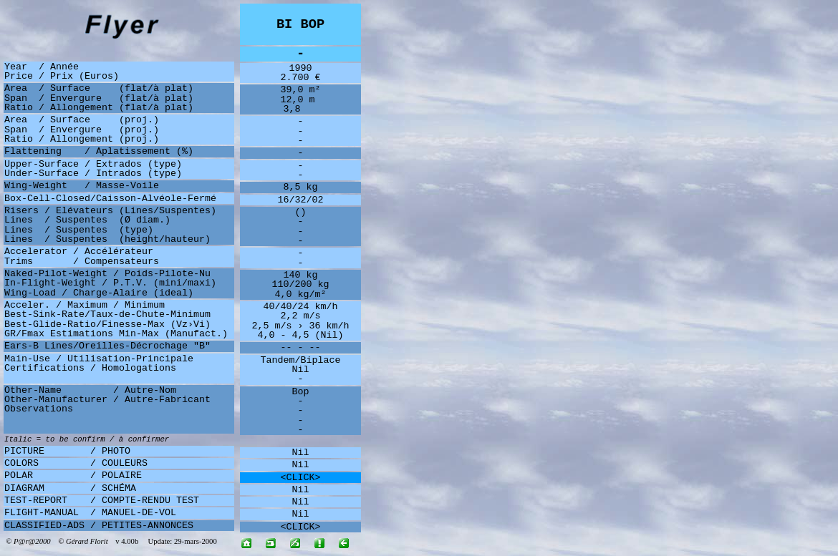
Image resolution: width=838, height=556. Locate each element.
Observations (38, 409)
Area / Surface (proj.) (81, 119)
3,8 (301, 109)
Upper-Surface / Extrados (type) (93, 164)
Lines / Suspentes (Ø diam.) (87, 220)
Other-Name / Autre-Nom (90, 390)
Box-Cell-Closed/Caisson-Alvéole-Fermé (110, 198)
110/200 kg (300, 284)
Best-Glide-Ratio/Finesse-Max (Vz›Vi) (107, 324)
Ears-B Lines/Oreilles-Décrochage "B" (107, 346)
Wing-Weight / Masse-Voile (81, 185)
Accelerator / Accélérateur (78, 251)
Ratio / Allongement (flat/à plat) (98, 107)
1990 (300, 68)
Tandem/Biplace (301, 360)
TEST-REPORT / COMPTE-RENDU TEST (101, 500)
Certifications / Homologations (90, 368)
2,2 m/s (301, 316)
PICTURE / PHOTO (67, 451)
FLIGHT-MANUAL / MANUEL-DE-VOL (90, 512)
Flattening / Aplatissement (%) (98, 151)
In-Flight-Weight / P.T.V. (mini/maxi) (110, 283)
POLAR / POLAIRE (73, 475)
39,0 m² (301, 89)
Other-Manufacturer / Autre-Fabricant (107, 399)
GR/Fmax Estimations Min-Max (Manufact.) (116, 333)
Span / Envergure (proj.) (81, 130)
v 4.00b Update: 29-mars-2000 (163, 541)
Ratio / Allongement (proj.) (81, 139)
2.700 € (301, 77)
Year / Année (41, 67)
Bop (300, 391)
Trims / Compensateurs (81, 261)
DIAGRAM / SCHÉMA (70, 488)
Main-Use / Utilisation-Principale (98, 358)
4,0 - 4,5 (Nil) (301, 335)
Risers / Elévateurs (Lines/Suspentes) (110, 210)
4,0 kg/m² (301, 294)
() (301, 212)
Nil (300, 369)
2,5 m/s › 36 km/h (301, 326)
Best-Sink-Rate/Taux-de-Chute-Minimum (107, 314)
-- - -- (301, 347)
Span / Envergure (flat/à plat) (98, 98)
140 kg (301, 275)
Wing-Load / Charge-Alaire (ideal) (98, 293)
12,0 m (301, 99)
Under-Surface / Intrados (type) (93, 173)
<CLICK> (301, 477)
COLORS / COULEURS (76, 463)
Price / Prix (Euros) (61, 76)
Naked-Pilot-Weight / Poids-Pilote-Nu (107, 273)
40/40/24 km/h (301, 306)
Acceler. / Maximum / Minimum (84, 305)
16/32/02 (301, 200)
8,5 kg (301, 187)
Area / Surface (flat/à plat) (98, 88)
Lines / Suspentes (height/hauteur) (107, 239)
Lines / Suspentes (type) (78, 230)
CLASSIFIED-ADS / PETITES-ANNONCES (98, 525)
